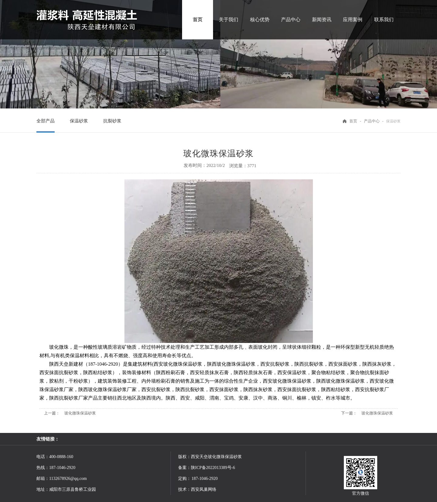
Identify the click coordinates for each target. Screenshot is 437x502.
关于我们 (228, 19)
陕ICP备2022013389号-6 (213, 467)
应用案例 (352, 19)
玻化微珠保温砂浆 (80, 413)
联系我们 (384, 19)
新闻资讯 (321, 19)
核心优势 (259, 19)
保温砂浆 (79, 120)
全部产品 (45, 120)
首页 (197, 19)
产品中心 (290, 19)
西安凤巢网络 (203, 489)
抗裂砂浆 (112, 120)
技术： (184, 489)
